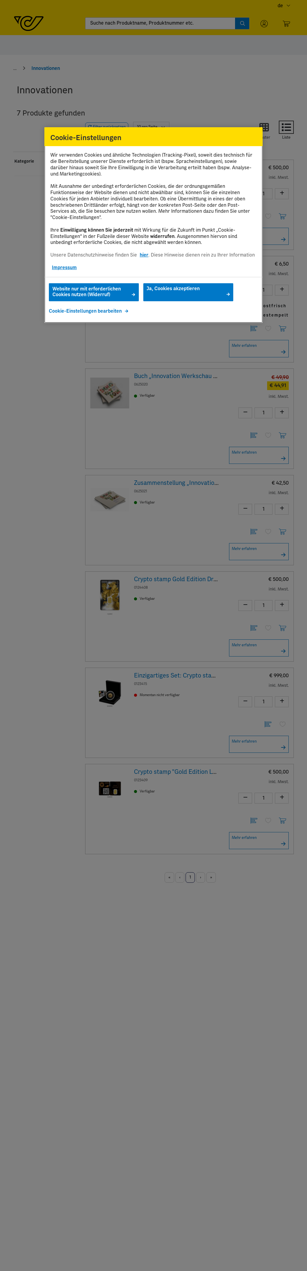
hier (144, 255)
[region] (153, 225)
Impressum (64, 267)
